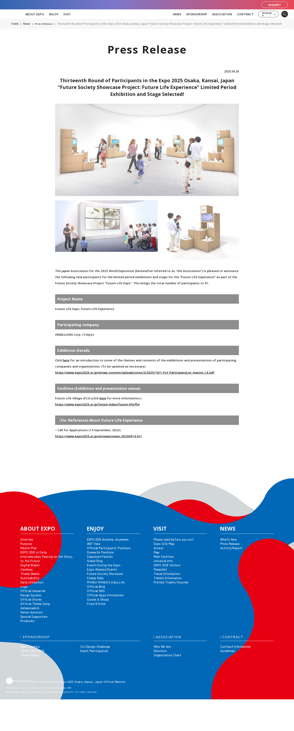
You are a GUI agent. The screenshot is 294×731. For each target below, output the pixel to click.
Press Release (44, 24)
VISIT (67, 14)
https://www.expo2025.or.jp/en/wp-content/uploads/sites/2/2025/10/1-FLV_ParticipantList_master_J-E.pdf (134, 372)
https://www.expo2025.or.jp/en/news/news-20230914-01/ (98, 436)
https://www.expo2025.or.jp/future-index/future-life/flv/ (97, 404)
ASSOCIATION (222, 14)
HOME (15, 24)
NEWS (177, 14)
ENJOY (53, 14)
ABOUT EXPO (34, 14)
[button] (282, 484)
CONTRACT (245, 14)
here (66, 360)
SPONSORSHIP (196, 14)
